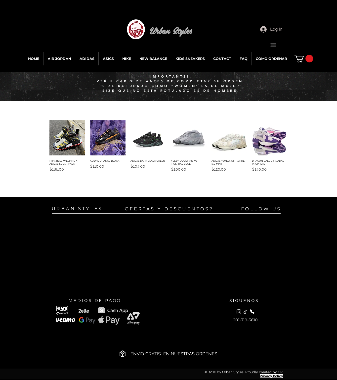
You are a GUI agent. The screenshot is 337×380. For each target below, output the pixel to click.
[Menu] (273, 44)
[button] (303, 58)
